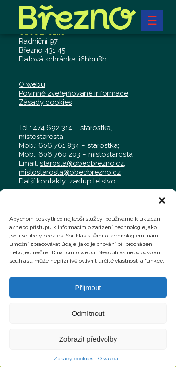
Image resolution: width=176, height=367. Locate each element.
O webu (108, 361)
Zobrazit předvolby (88, 341)
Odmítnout (87, 316)
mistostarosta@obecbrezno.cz (70, 172)
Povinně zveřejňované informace (73, 93)
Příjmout (88, 290)
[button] (162, 203)
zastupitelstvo (92, 181)
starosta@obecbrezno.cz (82, 163)
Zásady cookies (73, 361)
